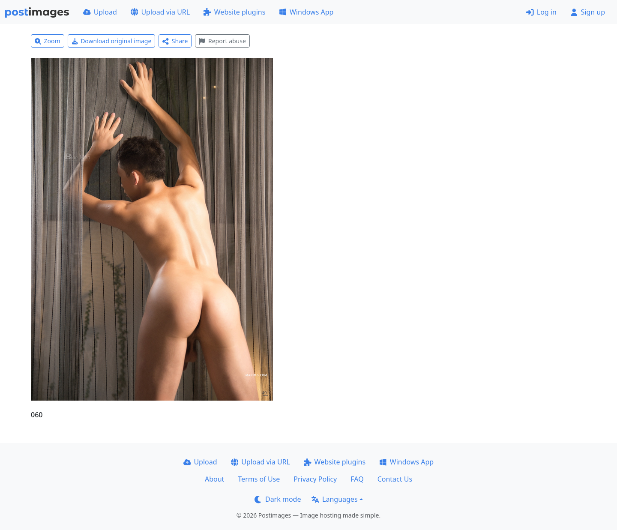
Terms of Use (259, 479)
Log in (541, 12)
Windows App (306, 12)
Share (175, 41)
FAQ (356, 479)
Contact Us (394, 479)
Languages (334, 499)
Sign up (587, 12)
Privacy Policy (315, 479)
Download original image (112, 41)
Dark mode (278, 499)
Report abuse (222, 41)
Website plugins (234, 12)
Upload (100, 12)
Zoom (47, 41)
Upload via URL (160, 12)
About (214, 479)
